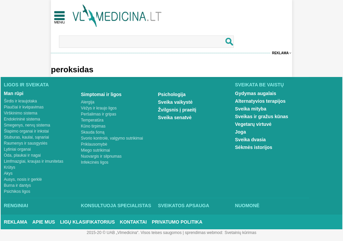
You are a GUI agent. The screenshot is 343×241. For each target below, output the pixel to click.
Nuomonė (247, 205)
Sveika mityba (250, 108)
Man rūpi (13, 93)
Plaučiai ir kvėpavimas (24, 107)
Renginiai (16, 205)
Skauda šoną (93, 132)
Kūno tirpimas (93, 126)
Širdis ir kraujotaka (20, 101)
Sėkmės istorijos (253, 147)
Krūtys (9, 167)
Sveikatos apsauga (183, 205)
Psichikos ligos (17, 191)
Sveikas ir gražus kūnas (261, 116)
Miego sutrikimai (95, 150)
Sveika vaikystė (175, 102)
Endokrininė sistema (22, 119)
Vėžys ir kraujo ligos (99, 108)
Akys (8, 173)
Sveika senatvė (175, 117)
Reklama (280, 53)
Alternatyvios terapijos (260, 101)
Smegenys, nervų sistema (27, 125)
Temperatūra (92, 120)
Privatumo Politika (177, 222)
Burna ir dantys (17, 185)
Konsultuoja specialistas (116, 205)
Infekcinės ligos (95, 162)
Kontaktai (133, 222)
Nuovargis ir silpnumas (101, 156)
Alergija (87, 102)
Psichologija (172, 94)
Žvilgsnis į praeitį (177, 109)
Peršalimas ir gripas (98, 114)
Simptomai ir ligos (101, 94)
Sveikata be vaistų (259, 84)
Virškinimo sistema (21, 113)
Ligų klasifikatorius (87, 222)
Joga (240, 132)
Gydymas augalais (255, 93)
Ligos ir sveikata (26, 84)
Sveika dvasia (250, 139)
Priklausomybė (94, 144)
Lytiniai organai (17, 149)
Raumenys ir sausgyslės (26, 143)
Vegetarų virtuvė (253, 124)
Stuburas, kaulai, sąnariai (26, 137)
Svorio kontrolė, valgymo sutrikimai (112, 138)
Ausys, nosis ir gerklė (23, 179)
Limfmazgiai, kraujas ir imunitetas (33, 161)
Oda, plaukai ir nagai (22, 155)
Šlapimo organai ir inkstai (26, 131)
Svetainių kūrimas (241, 232)
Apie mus (43, 222)
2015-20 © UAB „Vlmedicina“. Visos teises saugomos (134, 232)
